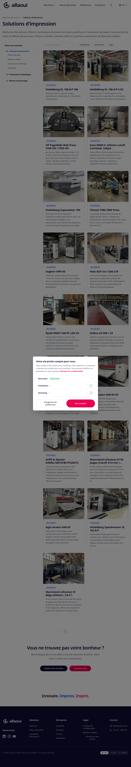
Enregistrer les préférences (50, 403)
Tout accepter (81, 403)
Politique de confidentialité (71, 371)
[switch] (90, 385)
